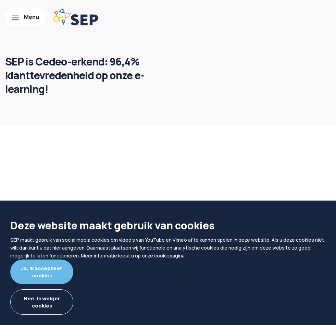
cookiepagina (169, 255)
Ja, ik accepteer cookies (41, 272)
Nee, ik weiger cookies (42, 302)
